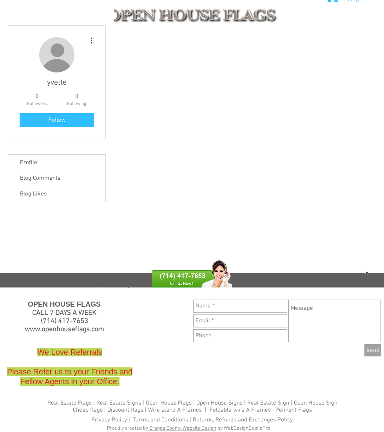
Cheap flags (31, 278)
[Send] (372, 350)
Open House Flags (169, 403)
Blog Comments (40, 178)
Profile (28, 162)
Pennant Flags (293, 410)
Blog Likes (33, 193)
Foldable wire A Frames (240, 410)
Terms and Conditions (160, 419)
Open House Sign (315, 403)
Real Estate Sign (267, 403)
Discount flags (125, 410)
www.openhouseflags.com (64, 329)
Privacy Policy (110, 419)
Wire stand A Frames (118, 278)
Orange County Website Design (182, 428)
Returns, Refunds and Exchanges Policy (243, 419)
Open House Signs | (221, 403)
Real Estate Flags (69, 403)
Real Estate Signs (118, 403)
